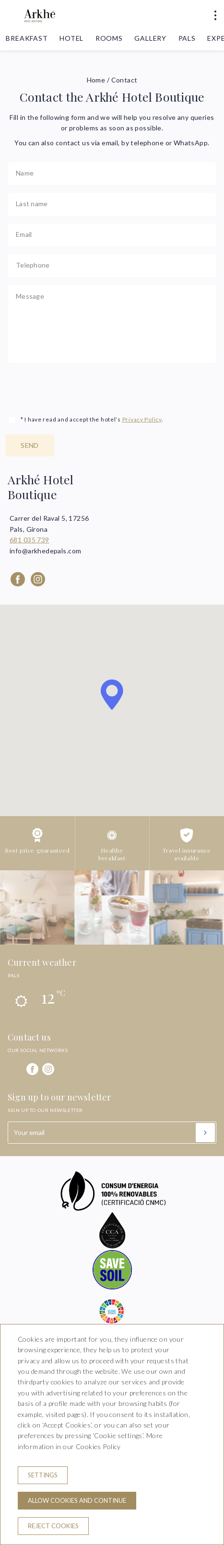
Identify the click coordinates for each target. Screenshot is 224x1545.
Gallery (150, 38)
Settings (43, 1475)
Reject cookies (53, 1526)
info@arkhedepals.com (45, 551)
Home (96, 80)
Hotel (71, 38)
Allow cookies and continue (77, 1500)
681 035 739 (29, 540)
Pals (187, 38)
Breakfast (27, 38)
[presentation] (80, 389)
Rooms (109, 38)
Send (30, 445)
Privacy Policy (142, 419)
